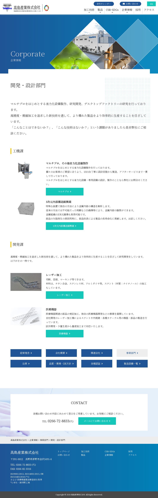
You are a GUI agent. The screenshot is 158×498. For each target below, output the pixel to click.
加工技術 (89, 10)
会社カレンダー (104, 3)
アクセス (149, 10)
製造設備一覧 (131, 363)
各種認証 (95, 363)
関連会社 (95, 353)
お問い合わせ (132, 3)
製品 (100, 10)
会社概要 (60, 353)
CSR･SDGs (112, 10)
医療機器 (63, 333)
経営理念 (25, 353)
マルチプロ (63, 191)
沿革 (24, 363)
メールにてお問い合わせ (96, 420)
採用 (138, 10)
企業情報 (127, 10)
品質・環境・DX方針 (60, 363)
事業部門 (131, 353)
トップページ (64, 451)
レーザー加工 (63, 295)
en (151, 3)
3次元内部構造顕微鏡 (63, 225)
